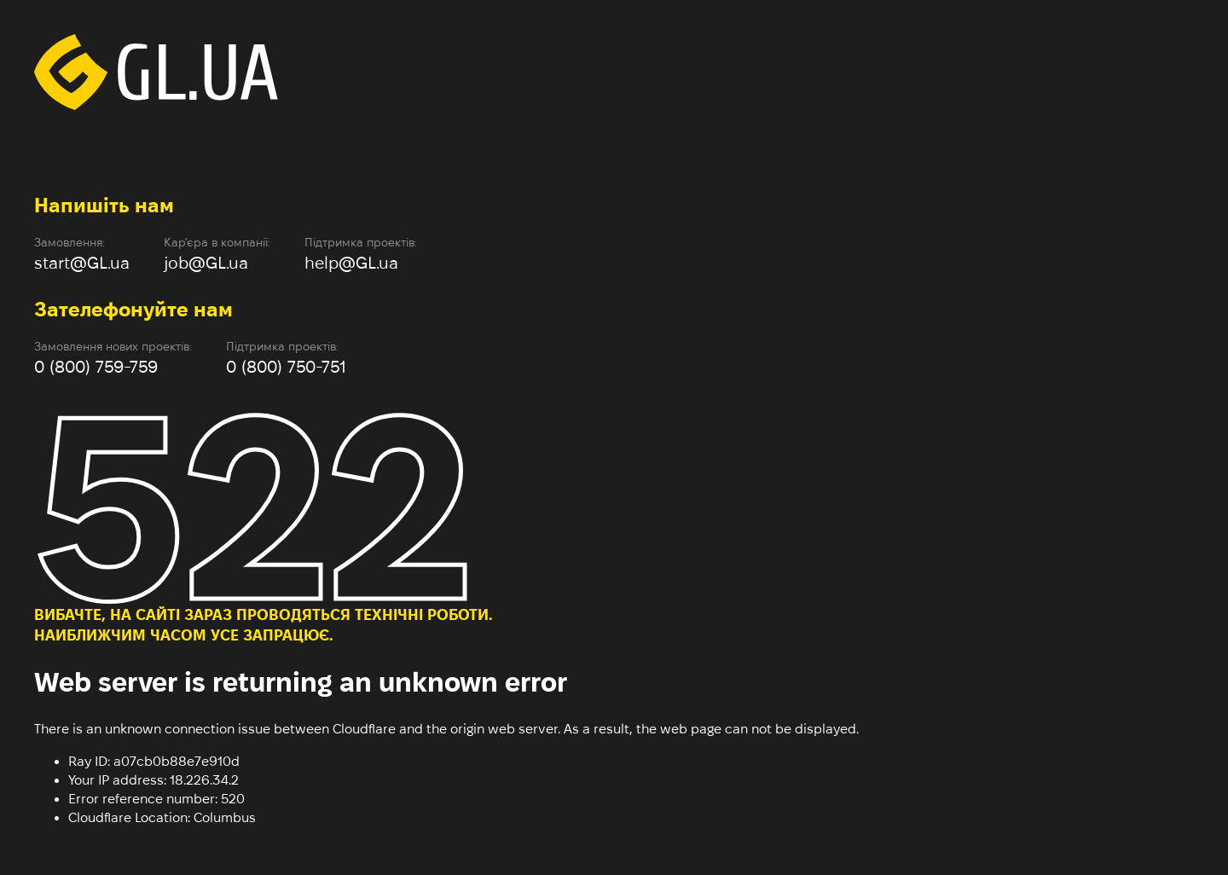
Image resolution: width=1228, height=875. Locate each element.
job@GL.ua (206, 262)
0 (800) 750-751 (286, 366)
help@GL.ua (351, 262)
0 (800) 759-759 (96, 366)
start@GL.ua (82, 262)
